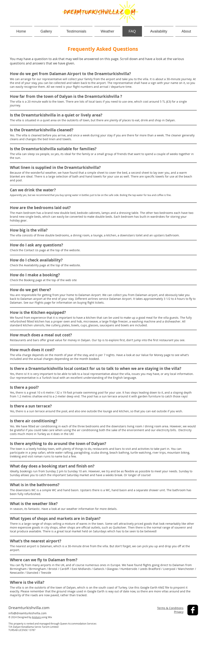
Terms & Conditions (170, 608)
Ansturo (36, 617)
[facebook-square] (192, 610)
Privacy (178, 612)
